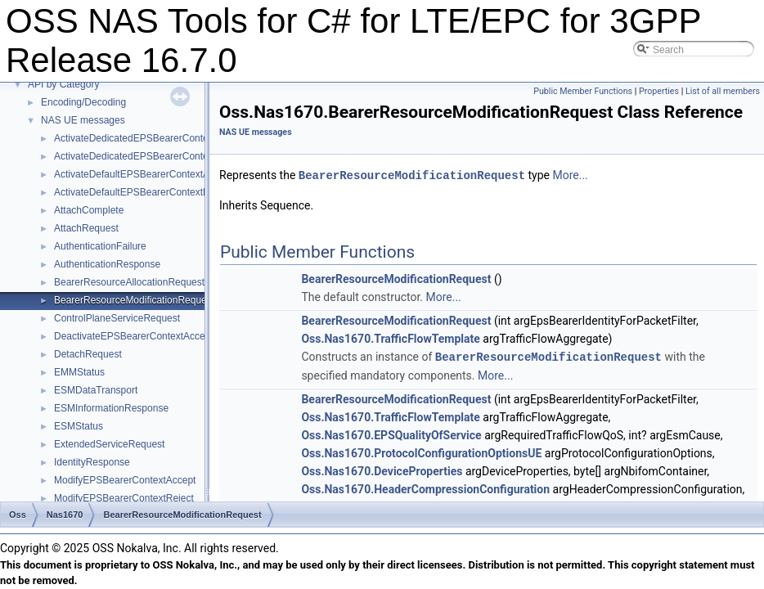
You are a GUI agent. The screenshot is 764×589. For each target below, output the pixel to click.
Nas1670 (65, 514)
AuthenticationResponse (107, 264)
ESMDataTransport (95, 390)
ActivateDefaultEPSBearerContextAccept (143, 174)
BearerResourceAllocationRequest (129, 282)
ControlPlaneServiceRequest (117, 318)
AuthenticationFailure (100, 246)
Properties (659, 91)
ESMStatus (78, 426)
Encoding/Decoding (83, 102)
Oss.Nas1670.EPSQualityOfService (391, 433)
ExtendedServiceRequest (109, 444)
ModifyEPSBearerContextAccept (124, 480)
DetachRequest (88, 354)
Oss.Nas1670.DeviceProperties (381, 469)
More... (569, 175)
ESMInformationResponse (111, 408)
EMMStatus (79, 372)
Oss (17, 514)
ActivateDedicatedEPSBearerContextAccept (150, 138)
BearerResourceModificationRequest (134, 300)
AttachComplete (89, 210)
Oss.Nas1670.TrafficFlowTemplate (390, 337)
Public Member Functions (582, 91)
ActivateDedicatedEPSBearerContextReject (149, 156)
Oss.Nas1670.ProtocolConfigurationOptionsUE (421, 451)
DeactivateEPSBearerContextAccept (133, 336)
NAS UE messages (83, 120)
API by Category (63, 84)
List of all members (722, 91)
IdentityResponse (92, 462)
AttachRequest (86, 228)
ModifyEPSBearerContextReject (124, 498)
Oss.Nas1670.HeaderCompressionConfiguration (425, 487)
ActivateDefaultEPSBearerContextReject (142, 192)
